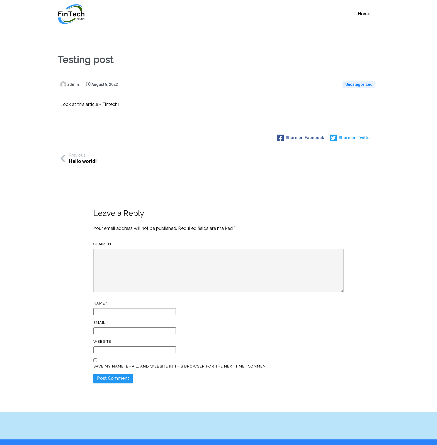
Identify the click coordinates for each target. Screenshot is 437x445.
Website (102, 330)
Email (100, 311)
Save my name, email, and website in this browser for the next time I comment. (181, 355)
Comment (104, 232)
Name (100, 292)
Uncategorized (359, 84)
